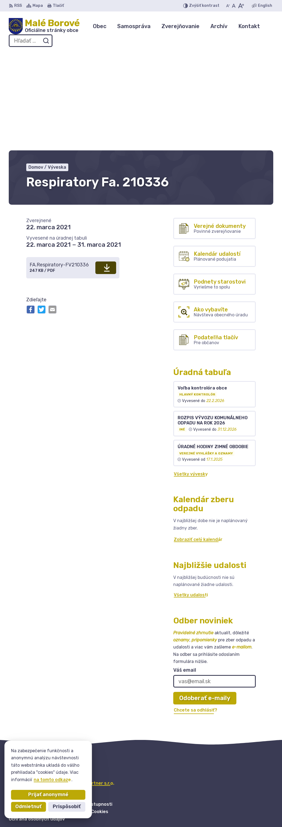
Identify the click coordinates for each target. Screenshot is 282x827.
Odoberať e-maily (204, 599)
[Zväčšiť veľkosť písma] (241, 5)
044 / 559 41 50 (228, 802)
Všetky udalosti (191, 496)
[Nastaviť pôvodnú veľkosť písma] (234, 5)
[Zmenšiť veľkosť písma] (228, 5)
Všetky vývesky (191, 374)
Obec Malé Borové (63, 689)
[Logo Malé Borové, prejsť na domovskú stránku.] (44, 26)
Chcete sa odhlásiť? (195, 611)
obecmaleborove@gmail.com (242, 815)
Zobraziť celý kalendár (198, 440)
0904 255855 (225, 808)
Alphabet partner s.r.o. (89, 684)
